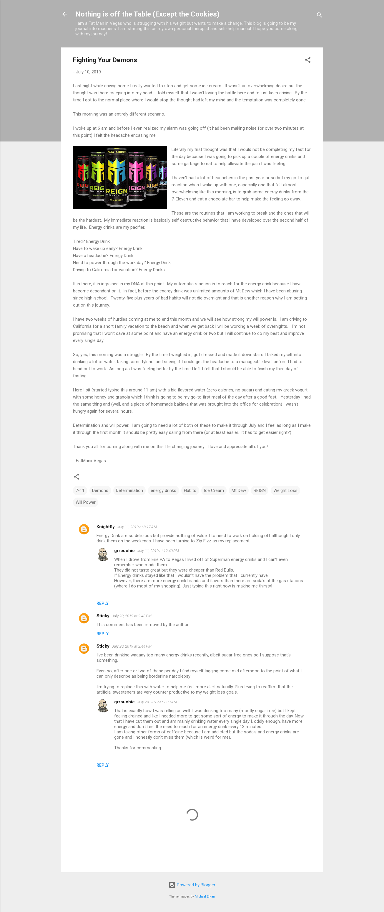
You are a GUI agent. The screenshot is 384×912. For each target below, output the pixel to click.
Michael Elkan (205, 896)
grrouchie (124, 550)
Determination (129, 490)
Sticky (103, 615)
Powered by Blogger (192, 885)
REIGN (260, 490)
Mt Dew (239, 490)
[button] (307, 60)
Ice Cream (214, 490)
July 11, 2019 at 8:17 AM (137, 527)
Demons (100, 490)
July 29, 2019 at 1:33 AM (157, 702)
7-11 (80, 490)
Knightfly (106, 526)
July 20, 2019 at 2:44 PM (132, 646)
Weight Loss (285, 490)
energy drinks (163, 490)
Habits (190, 490)
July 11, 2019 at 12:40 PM (158, 551)
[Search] (319, 16)
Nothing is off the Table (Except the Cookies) (147, 14)
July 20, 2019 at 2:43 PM (132, 616)
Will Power (86, 502)
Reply (103, 603)
